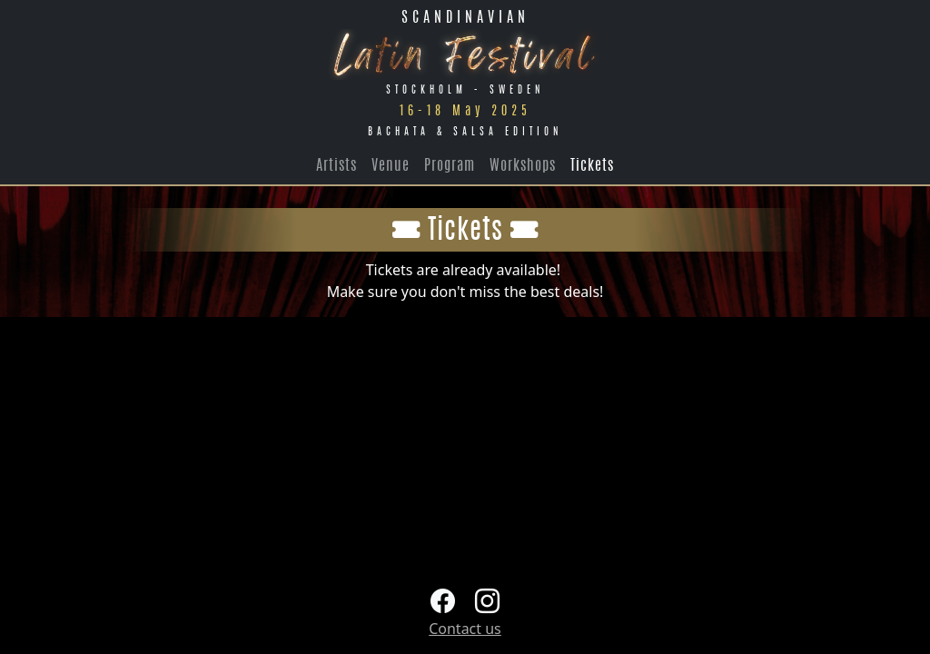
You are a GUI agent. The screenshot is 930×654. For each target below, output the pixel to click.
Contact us (465, 629)
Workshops (523, 166)
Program (449, 166)
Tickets (592, 166)
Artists (336, 166)
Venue (390, 166)
